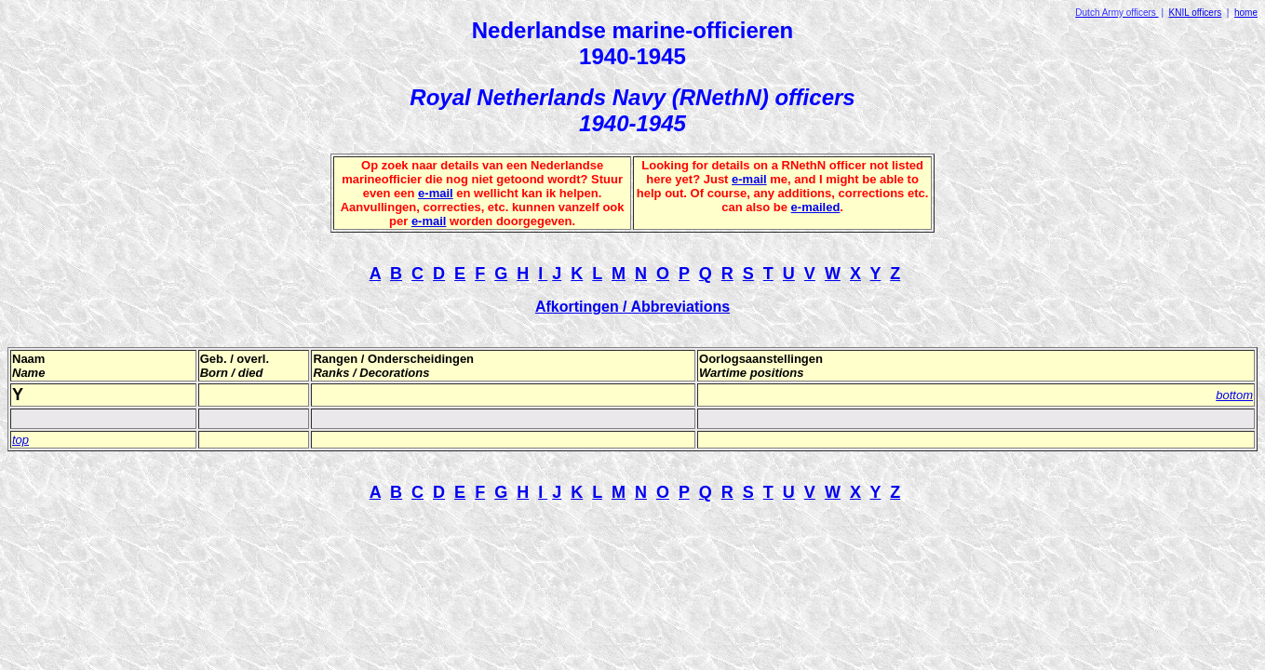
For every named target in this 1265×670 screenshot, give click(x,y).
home (1246, 12)
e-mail (435, 193)
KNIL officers (1195, 12)
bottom (1234, 395)
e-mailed (816, 207)
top (20, 440)
